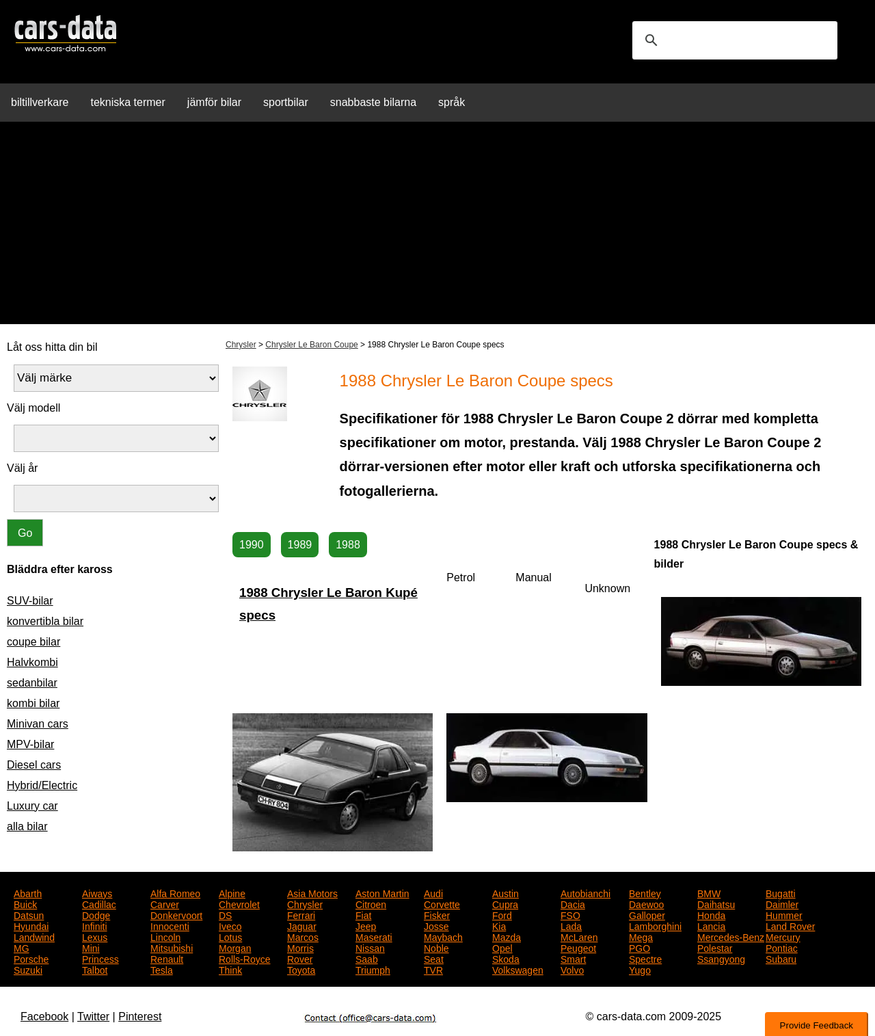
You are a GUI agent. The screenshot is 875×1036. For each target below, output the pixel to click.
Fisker (437, 914)
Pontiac (782, 947)
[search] (733, 40)
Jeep (365, 925)
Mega (641, 936)
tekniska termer (127, 102)
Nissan (370, 947)
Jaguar (302, 925)
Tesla (161, 969)
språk (451, 102)
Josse (436, 925)
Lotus (230, 936)
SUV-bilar (30, 601)
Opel (502, 947)
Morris (300, 947)
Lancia (711, 925)
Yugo (640, 969)
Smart (573, 958)
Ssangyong (721, 958)
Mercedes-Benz (730, 936)
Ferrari (301, 914)
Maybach (443, 936)
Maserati (373, 936)
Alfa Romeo (175, 892)
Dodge (96, 914)
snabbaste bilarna (373, 102)
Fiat (363, 914)
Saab (366, 958)
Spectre (645, 958)
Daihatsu (716, 903)
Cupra (505, 903)
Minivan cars (37, 724)
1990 (251, 544)
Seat (434, 958)
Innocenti (169, 925)
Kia (499, 925)
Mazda (506, 936)
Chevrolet (239, 903)
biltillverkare (39, 102)
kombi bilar (33, 703)
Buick (25, 903)
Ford (502, 914)
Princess (100, 958)
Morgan (235, 947)
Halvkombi (32, 662)
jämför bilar (214, 102)
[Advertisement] (437, 228)
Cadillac (99, 903)
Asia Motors (312, 892)
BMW (709, 892)
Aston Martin (382, 892)
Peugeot (578, 947)
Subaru (781, 958)
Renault (166, 958)
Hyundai (31, 925)
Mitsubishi (171, 947)
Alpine (232, 892)
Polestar (714, 947)
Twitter (93, 1016)
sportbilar (285, 102)
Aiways (97, 892)
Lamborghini (655, 925)
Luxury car (32, 806)
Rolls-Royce (244, 958)
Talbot (94, 969)
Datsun (29, 914)
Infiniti (94, 925)
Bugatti (781, 892)
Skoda (506, 958)
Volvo (572, 969)
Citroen (370, 903)
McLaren (579, 936)
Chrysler (241, 344)
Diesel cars (34, 765)
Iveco (230, 925)
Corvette (442, 903)
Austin (505, 892)
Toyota (301, 969)
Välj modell (33, 408)
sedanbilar (32, 683)
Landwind (34, 936)
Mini (91, 947)
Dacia (573, 903)
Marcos (303, 936)
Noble (436, 947)
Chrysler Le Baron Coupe (311, 344)
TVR (433, 969)
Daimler (782, 903)
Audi (433, 892)
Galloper (647, 914)
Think (230, 969)
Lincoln (165, 936)
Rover (299, 958)
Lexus (94, 936)
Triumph (372, 969)
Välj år (22, 468)
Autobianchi (585, 892)
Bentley (645, 892)
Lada (571, 925)
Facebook (44, 1016)
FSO (570, 914)
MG (21, 947)
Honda (711, 914)
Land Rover (790, 925)
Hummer (784, 914)
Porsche (31, 958)
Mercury (783, 936)
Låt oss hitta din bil (52, 347)
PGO (639, 947)
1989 (300, 544)
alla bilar (27, 826)
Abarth (28, 892)
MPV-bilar (30, 744)
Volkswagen (517, 969)
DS (225, 914)
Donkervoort (176, 914)
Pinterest (139, 1016)
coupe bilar (33, 642)
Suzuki (28, 969)
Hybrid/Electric (42, 785)
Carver (164, 903)
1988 (348, 544)
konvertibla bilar (45, 621)
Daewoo (646, 903)
